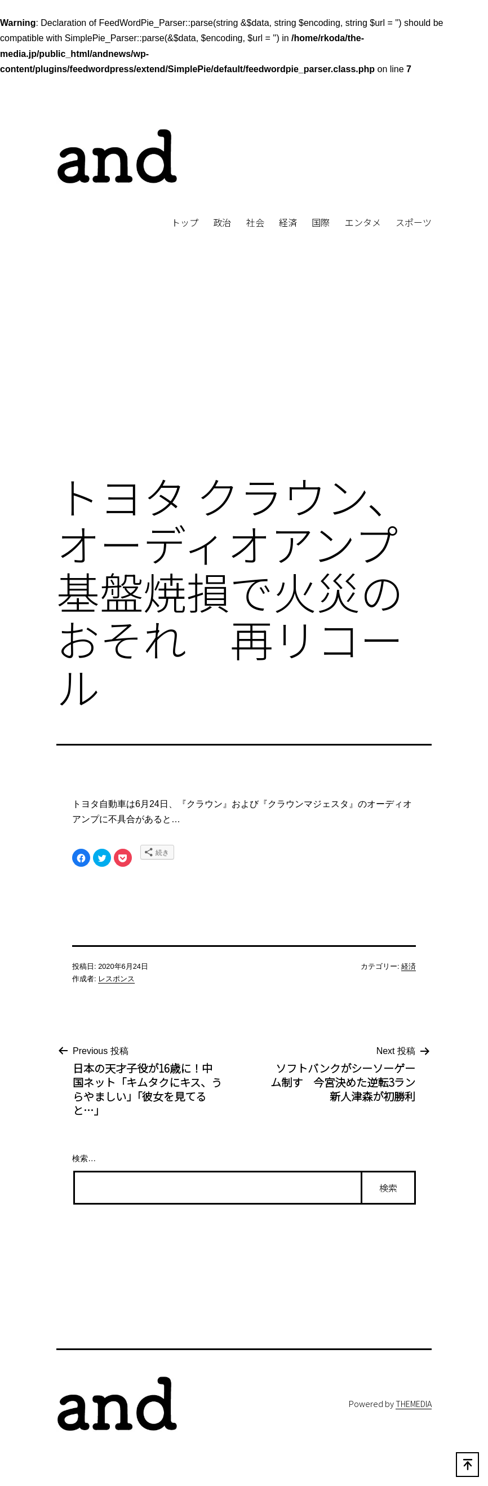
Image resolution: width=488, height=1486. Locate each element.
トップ (184, 222)
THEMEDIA (414, 1403)
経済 (288, 222)
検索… (84, 1158)
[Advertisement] (244, 370)
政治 (222, 222)
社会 (255, 222)
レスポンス (116, 979)
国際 (321, 222)
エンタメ (363, 222)
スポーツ (414, 222)
